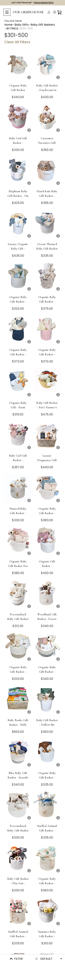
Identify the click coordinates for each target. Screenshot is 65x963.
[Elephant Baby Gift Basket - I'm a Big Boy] (18, 171)
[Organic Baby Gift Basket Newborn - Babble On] (18, 66)
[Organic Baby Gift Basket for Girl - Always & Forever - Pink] (18, 542)
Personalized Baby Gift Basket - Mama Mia (18, 830)
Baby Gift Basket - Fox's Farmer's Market (47, 407)
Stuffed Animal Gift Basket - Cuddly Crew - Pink (18, 938)
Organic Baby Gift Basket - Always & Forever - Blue (47, 515)
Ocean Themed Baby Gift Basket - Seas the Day (47, 248)
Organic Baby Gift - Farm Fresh (18, 407)
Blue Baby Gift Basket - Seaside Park (18, 777)
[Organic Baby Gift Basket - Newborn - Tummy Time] (47, 277)
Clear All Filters (17, 42)
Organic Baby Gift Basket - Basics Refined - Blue (47, 885)
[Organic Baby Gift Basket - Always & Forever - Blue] (47, 489)
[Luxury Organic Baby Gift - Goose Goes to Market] (18, 224)
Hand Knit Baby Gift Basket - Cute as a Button (47, 198)
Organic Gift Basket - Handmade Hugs (47, 565)
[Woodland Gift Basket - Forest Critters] (47, 595)
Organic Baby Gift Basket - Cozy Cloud (18, 301)
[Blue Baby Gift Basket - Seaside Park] (18, 753)
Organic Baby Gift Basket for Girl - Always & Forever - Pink (18, 568)
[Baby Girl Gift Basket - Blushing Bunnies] (18, 119)
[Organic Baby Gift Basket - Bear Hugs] (18, 647)
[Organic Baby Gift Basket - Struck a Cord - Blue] (18, 330)
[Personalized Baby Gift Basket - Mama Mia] (18, 806)
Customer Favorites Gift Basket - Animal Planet (47, 145)
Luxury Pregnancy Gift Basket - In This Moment (47, 462)
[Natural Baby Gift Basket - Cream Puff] (18, 489)
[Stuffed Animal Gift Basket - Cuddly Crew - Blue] (47, 806)
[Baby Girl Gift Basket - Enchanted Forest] (18, 436)
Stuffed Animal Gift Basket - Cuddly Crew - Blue (47, 832)
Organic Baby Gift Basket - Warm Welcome (47, 671)
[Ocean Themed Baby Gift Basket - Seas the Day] (47, 224)
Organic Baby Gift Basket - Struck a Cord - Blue (18, 356)
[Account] (49, 12)
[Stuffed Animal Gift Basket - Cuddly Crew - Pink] (18, 912)
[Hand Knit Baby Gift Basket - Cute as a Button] (47, 171)
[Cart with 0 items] (59, 12)
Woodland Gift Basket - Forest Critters (47, 618)
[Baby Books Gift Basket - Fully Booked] (18, 700)
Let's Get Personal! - (33, 2)
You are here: (13, 21)
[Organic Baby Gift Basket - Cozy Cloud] (18, 277)
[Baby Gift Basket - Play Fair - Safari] (18, 859)
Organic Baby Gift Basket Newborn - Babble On (18, 92)
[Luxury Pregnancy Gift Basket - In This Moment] (47, 436)
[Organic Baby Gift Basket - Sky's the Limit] (47, 753)
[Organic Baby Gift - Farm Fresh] (18, 383)
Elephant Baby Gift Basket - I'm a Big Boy (17, 195)
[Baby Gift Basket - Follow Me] (47, 700)
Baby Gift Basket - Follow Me (47, 722)
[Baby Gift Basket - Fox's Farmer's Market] (47, 383)
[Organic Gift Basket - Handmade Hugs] (47, 542)
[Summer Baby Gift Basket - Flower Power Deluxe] (47, 912)
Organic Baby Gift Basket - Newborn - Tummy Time (47, 303)
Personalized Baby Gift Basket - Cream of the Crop (18, 621)
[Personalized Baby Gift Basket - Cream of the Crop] (18, 595)
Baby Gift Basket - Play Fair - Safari (18, 883)
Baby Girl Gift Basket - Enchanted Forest (18, 462)
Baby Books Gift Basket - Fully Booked (18, 724)
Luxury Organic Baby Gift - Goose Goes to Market (18, 250)
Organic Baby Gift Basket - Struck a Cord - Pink (47, 356)
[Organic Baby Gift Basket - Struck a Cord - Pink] (47, 330)
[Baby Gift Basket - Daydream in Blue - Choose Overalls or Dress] (47, 66)
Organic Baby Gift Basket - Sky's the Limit (47, 777)
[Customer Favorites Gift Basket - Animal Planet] (47, 119)
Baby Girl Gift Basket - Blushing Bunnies (18, 145)
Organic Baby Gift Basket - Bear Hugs (18, 671)
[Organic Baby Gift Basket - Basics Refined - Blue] (47, 859)
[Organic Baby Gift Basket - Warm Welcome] (47, 647)
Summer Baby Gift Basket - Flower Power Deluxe (47, 938)
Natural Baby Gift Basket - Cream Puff (18, 513)
